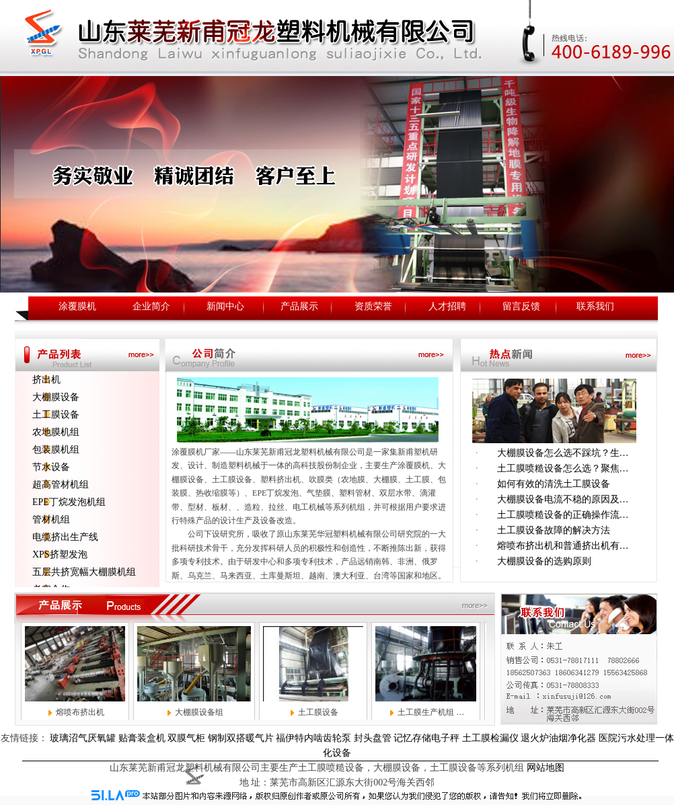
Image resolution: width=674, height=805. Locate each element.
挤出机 (46, 380)
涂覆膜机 (77, 306)
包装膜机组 (55, 450)
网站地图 (545, 768)
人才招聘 (447, 306)
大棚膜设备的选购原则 (534, 561)
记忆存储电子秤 (426, 738)
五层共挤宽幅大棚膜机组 (84, 572)
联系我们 (595, 306)
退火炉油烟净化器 (558, 738)
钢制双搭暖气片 (241, 738)
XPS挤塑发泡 (59, 554)
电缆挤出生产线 (65, 537)
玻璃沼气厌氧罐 (83, 738)
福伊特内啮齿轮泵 (313, 738)
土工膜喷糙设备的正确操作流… (553, 515)
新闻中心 (225, 306)
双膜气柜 (186, 738)
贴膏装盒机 (141, 738)
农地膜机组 (55, 432)
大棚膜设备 (55, 397)
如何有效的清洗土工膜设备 (544, 484)
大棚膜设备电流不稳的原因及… (553, 499)
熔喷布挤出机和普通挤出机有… (553, 546)
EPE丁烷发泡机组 (69, 502)
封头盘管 (372, 738)
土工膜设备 (55, 415)
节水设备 (51, 467)
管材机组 (51, 519)
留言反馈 (521, 306)
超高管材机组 (60, 485)
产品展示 (299, 306)
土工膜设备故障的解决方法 (544, 530)
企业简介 (151, 306)
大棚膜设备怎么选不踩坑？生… (553, 453)
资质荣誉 (373, 306)
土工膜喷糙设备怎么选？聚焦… (553, 468)
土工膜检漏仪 (490, 738)
